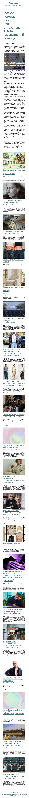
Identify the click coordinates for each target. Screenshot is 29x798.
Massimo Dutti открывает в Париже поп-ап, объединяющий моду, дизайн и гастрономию (14, 479)
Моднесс (14, 3)
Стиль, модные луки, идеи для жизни (14, 5)
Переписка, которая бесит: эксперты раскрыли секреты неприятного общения (13, 611)
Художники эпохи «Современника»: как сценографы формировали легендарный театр (13, 644)
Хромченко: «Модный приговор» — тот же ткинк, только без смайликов (13, 512)
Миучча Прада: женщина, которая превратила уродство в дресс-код (12, 202)
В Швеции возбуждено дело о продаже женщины (13, 232)
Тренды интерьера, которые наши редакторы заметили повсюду (13, 289)
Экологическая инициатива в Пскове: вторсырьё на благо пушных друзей (14, 172)
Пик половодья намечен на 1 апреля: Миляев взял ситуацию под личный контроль (14, 744)
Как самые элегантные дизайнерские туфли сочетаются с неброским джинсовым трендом (12, 352)
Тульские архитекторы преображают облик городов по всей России (14, 776)
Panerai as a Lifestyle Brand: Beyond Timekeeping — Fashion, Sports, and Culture (13, 712)
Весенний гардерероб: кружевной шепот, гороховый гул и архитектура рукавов (14, 383)
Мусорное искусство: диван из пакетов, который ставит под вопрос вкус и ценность (13, 414)
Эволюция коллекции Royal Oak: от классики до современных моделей (13, 447)
